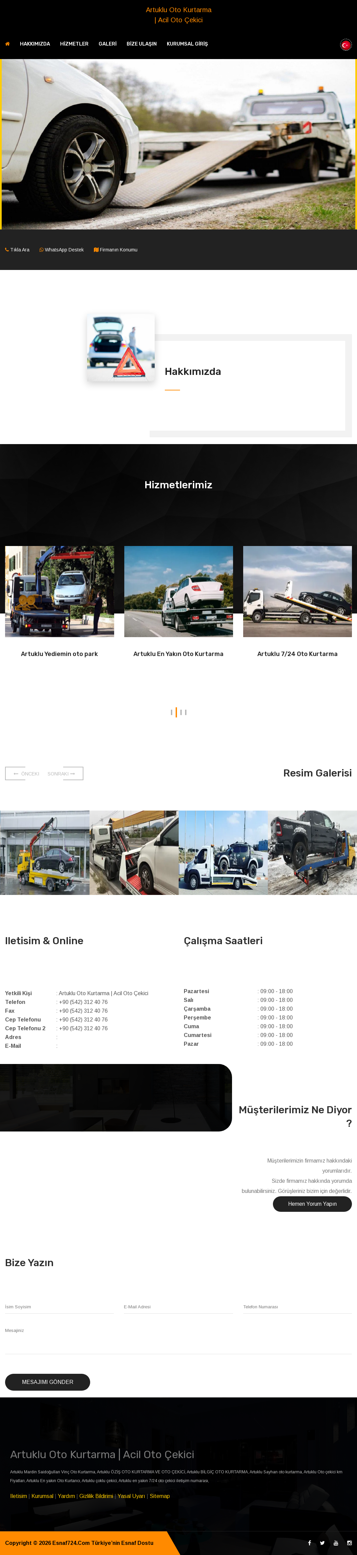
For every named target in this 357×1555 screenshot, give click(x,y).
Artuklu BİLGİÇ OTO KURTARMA (217, 1472)
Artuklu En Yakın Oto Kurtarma (178, 654)
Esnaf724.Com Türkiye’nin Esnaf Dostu (103, 1543)
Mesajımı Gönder (47, 1382)
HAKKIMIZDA (35, 44)
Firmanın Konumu (118, 249)
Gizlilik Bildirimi (96, 1496)
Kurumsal (42, 1496)
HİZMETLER (74, 44)
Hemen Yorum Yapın (312, 1204)
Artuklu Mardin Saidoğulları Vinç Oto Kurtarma (52, 1472)
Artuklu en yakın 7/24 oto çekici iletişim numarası (163, 1480)
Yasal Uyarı (131, 1496)
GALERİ (108, 44)
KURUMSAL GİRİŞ (187, 44)
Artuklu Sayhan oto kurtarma (276, 1472)
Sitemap (160, 1496)
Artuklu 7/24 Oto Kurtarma (297, 654)
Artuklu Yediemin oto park (59, 654)
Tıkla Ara (19, 249)
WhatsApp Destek (64, 249)
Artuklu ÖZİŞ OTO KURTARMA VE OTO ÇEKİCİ (141, 1472)
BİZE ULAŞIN (142, 44)
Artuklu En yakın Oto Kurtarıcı (53, 1480)
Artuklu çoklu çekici (99, 1480)
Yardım (66, 1496)
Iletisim (18, 1496)
